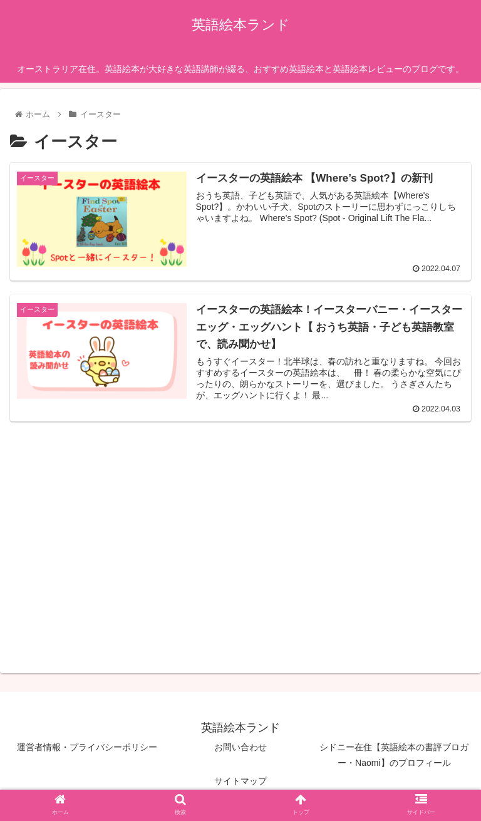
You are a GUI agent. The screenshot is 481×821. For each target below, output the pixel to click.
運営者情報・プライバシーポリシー (87, 747)
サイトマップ (240, 781)
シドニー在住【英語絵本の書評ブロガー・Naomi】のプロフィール (393, 755)
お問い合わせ (240, 747)
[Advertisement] (125, 523)
